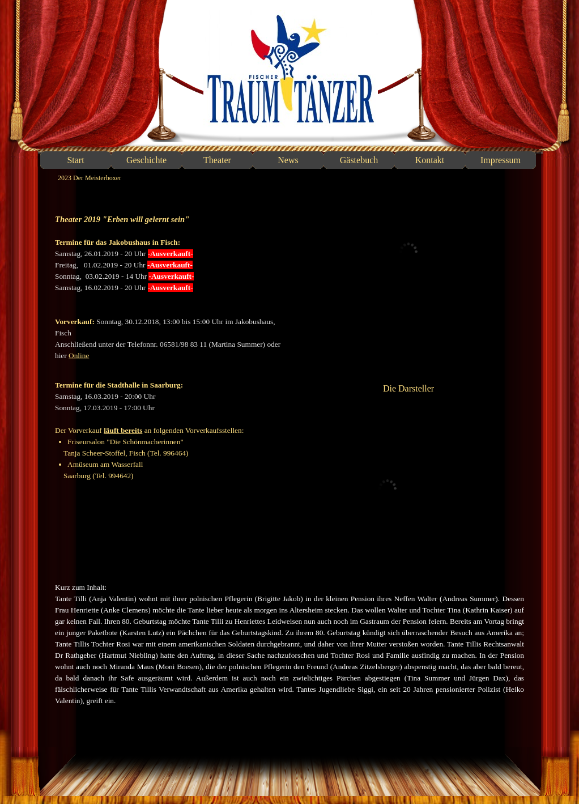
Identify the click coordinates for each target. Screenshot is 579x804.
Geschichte (146, 160)
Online (79, 355)
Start (75, 160)
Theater (217, 160)
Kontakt (430, 160)
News (288, 160)
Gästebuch (359, 160)
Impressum (500, 160)
